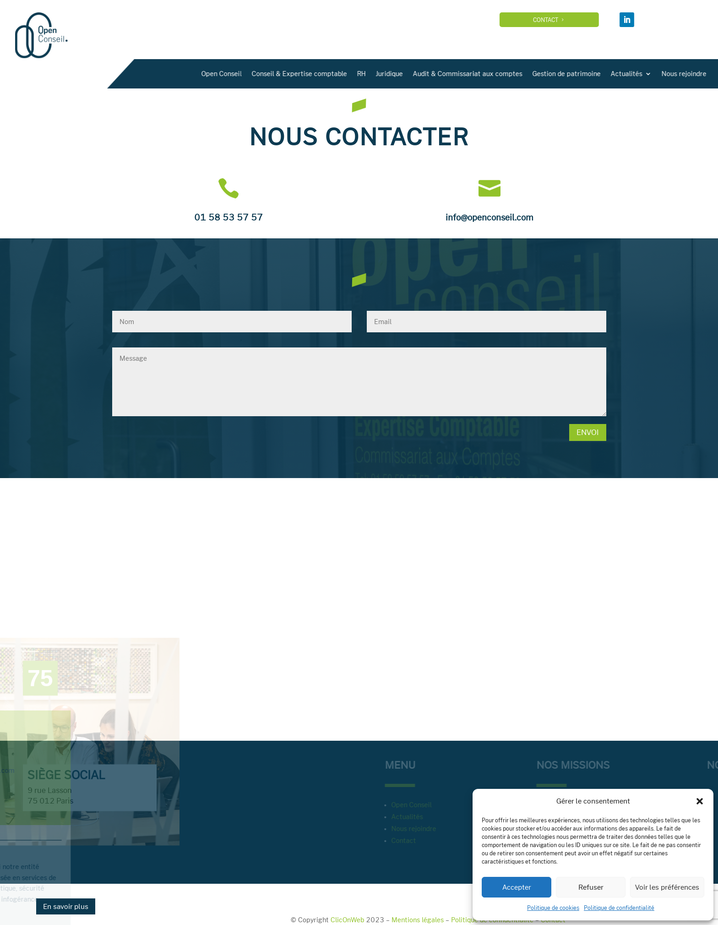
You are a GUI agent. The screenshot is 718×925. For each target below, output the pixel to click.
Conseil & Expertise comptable (459, 73)
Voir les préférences (667, 887)
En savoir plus (65, 906)
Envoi (588, 432)
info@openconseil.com (489, 217)
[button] (699, 801)
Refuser (591, 887)
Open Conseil (381, 73)
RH (521, 73)
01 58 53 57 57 (228, 217)
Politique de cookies (553, 907)
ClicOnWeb (347, 919)
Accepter (516, 887)
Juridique (549, 73)
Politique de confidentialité (619, 907)
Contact (567, 20)
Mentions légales (418, 919)
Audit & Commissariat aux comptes (627, 73)
